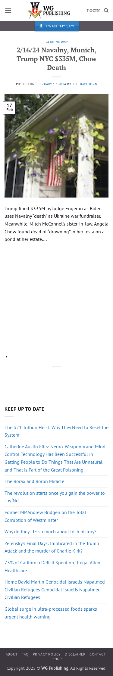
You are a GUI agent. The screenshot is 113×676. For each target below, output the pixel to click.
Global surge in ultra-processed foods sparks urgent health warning (51, 613)
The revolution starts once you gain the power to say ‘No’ (55, 497)
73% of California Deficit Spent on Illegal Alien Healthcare (52, 566)
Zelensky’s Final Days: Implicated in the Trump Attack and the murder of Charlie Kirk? (52, 547)
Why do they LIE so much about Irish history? (50, 531)
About (12, 654)
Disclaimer (75, 654)
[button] (8, 10)
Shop (57, 658)
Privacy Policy (47, 654)
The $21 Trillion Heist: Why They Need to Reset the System (56, 431)
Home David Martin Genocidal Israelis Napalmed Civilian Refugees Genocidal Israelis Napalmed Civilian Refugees (55, 589)
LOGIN (93, 10)
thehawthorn (84, 84)
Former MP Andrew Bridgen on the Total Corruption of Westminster (45, 516)
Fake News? (57, 42)
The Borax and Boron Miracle (34, 481)
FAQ (25, 654)
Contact (97, 654)
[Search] (106, 10)
